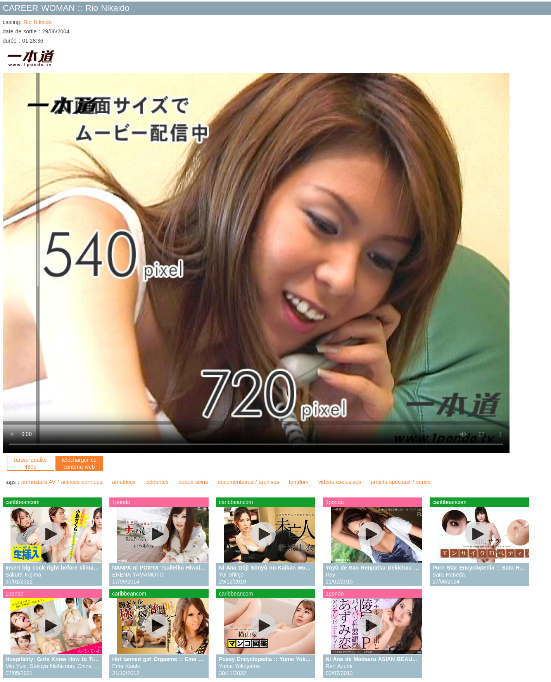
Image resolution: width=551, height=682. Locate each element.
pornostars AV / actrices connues (61, 482)
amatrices (124, 482)
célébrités (157, 482)
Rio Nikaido (37, 22)
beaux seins (193, 482)
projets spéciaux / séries (400, 482)
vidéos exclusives (339, 482)
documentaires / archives (248, 482)
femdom (299, 482)
